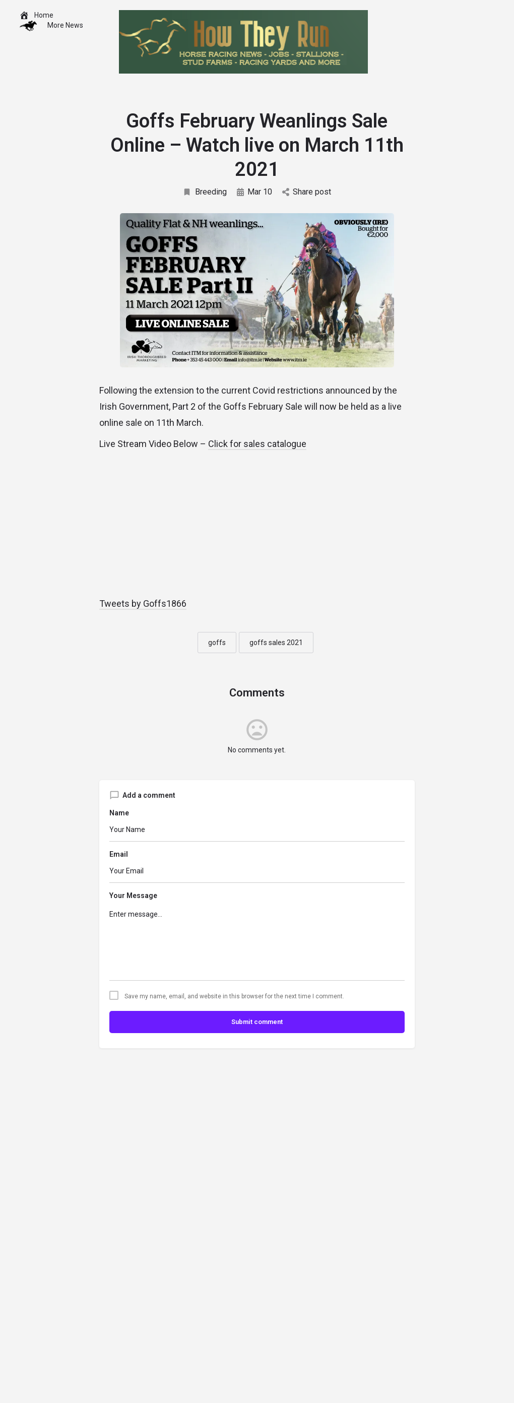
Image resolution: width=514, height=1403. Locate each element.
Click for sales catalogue (257, 443)
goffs (217, 643)
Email (118, 854)
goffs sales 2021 (276, 643)
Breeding (204, 192)
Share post (306, 192)
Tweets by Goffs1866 (142, 603)
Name (119, 813)
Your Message (133, 895)
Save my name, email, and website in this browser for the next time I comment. (234, 996)
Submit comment (257, 1022)
